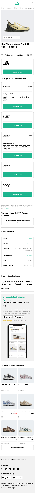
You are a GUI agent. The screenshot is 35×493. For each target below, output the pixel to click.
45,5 (4, 149)
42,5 (24, 146)
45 (28, 97)
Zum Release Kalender (17, 448)
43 (24, 97)
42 (20, 97)
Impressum (29, 483)
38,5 (4, 97)
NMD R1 (20, 8)
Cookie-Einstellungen (8, 488)
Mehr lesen (6, 288)
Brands (3, 483)
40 (8, 97)
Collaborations (19, 483)
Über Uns (6, 485)
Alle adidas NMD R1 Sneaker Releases (17, 222)
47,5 (8, 149)
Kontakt (23, 485)
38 (4, 146)
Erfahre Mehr (6, 208)
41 (16, 97)
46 (4, 99)
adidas (15, 8)
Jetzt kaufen (17, 72)
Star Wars (29, 256)
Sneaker (9, 8)
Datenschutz (14, 485)
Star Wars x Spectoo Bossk (29, 8)
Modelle (10, 483)
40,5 (12, 97)
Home (3, 8)
